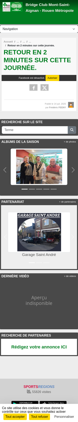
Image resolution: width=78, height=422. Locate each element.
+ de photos (70, 141)
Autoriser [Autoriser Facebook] (52, 78)
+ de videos (70, 276)
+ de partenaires (67, 202)
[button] (5, 170)
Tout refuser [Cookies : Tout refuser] (39, 416)
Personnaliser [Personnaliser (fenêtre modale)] (64, 416)
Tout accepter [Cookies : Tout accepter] (15, 416)
